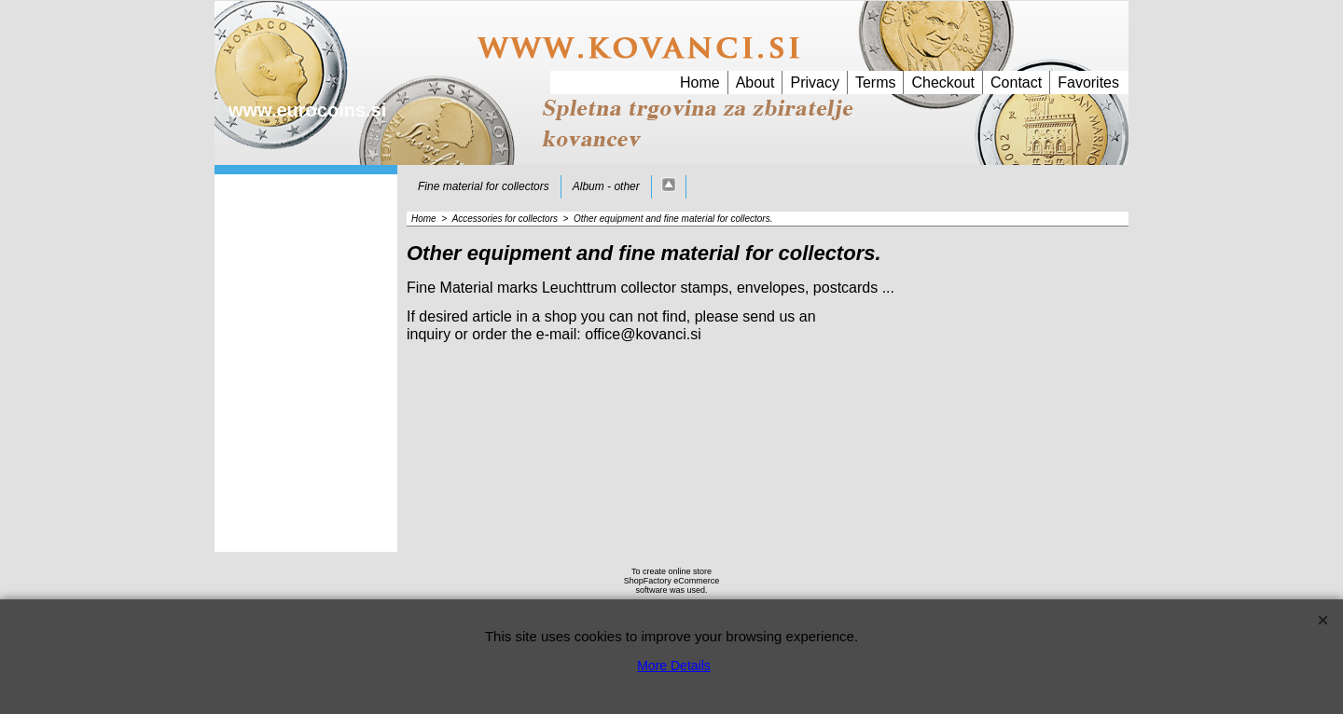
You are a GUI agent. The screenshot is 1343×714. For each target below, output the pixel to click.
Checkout (943, 82)
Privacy (814, 82)
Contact (1016, 82)
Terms (875, 82)
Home (700, 82)
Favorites (1088, 82)
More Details (674, 665)
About (755, 82)
